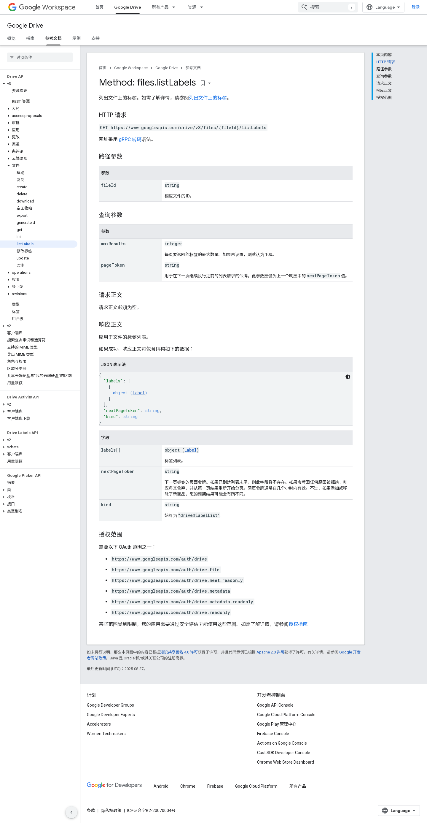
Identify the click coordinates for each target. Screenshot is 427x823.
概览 (11, 38)
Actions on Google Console (282, 743)
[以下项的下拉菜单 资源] (203, 7)
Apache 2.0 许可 (270, 652)
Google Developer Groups (110, 705)
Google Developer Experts (111, 714)
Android (161, 786)
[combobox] (328, 7)
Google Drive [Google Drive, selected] (127, 7)
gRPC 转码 (130, 139)
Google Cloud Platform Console (286, 714)
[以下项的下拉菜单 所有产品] (175, 7)
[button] (38, 83)
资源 (192, 7)
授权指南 (298, 624)
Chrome (187, 786)
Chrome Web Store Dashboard (285, 762)
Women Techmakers (106, 733)
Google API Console (275, 705)
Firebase (215, 786)
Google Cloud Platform (256, 786)
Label (139, 392)
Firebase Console (273, 733)
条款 (91, 810)
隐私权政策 (111, 810)
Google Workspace (131, 68)
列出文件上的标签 (208, 98)
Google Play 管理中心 (277, 724)
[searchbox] (40, 57)
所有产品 (160, 7)
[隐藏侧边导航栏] (71, 812)
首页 (99, 7)
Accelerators (99, 724)
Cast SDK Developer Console (283, 752)
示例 (76, 38)
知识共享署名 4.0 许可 (179, 652)
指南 (30, 38)
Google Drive (25, 25)
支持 (95, 38)
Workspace (47, 7)
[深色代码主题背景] (348, 377)
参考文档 (193, 68)
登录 (416, 7)
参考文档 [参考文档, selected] (53, 38)
